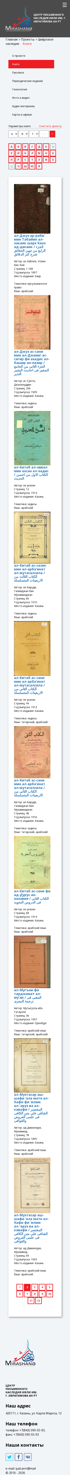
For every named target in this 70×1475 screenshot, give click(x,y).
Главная (12, 39)
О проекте (18, 55)
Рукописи (18, 72)
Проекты (27, 39)
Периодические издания (27, 81)
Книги (27, 44)
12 (38, 1300)
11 (30, 1300)
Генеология (19, 89)
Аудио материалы (23, 106)
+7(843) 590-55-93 (32, 1430)
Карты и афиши (22, 114)
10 (49, 1294)
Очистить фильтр (50, 126)
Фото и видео (21, 97)
